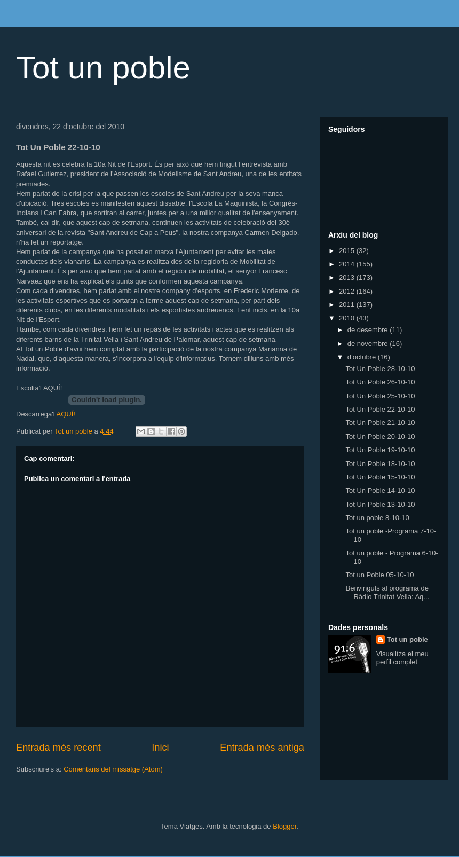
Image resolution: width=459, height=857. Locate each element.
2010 (348, 318)
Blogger (284, 826)
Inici (160, 747)
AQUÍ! (65, 414)
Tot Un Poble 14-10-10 (380, 490)
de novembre (368, 344)
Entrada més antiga (262, 747)
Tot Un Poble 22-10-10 (380, 409)
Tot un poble (103, 67)
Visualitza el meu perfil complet (402, 658)
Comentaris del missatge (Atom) (113, 769)
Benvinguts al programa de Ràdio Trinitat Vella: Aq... (387, 592)
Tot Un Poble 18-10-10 (380, 464)
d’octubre (362, 357)
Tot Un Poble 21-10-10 (380, 423)
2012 (348, 291)
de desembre (368, 330)
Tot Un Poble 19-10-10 (380, 450)
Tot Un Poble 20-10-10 (380, 437)
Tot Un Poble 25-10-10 (380, 396)
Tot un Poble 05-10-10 (379, 575)
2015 (348, 251)
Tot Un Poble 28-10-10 (380, 369)
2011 (348, 305)
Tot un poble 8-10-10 (377, 518)
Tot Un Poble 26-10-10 (380, 382)
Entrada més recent (58, 747)
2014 (348, 264)
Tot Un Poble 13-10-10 (380, 504)
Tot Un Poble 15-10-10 (380, 477)
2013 (348, 277)
